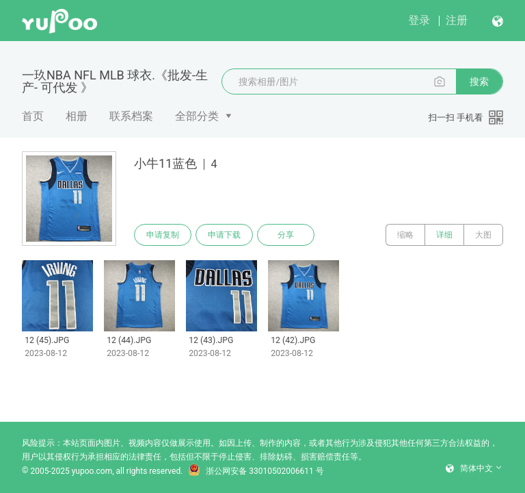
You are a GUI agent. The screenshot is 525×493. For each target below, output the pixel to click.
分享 (286, 235)
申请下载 (224, 235)
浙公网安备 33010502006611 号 (255, 471)
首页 (33, 116)
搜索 (479, 81)
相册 (77, 116)
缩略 (405, 235)
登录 (419, 20)
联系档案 (131, 116)
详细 (444, 235)
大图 (483, 235)
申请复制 (162, 235)
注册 (457, 20)
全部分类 (197, 116)
